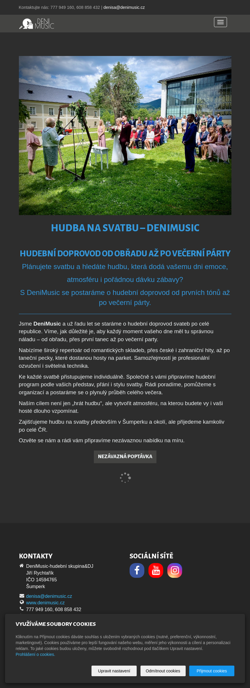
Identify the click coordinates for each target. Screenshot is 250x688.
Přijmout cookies (212, 671)
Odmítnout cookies (163, 671)
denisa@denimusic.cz (124, 7)
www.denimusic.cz (45, 602)
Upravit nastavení (114, 671)
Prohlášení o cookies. (35, 654)
